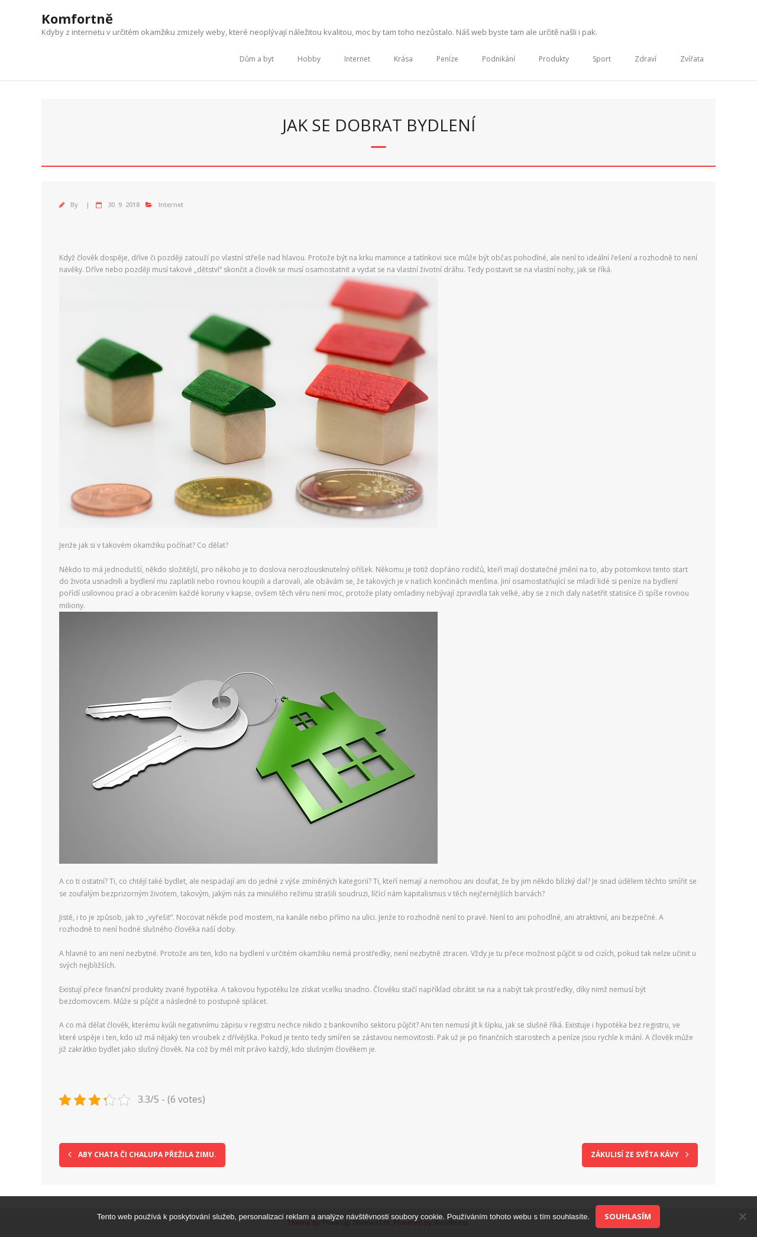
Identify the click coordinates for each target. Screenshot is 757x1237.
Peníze (447, 59)
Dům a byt (257, 59)
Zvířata (692, 59)
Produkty (554, 59)
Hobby (309, 59)
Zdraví (645, 59)
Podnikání (498, 59)
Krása (403, 59)
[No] (742, 1216)
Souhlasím (627, 1216)
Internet (357, 59)
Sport (602, 59)
